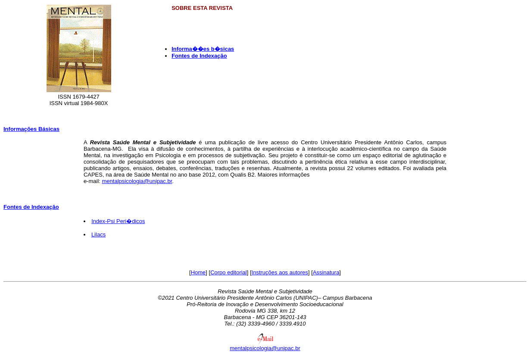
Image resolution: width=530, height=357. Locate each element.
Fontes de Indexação (31, 207)
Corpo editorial (228, 272)
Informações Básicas (31, 129)
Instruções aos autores (280, 272)
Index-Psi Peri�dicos (118, 221)
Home (198, 272)
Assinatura (326, 272)
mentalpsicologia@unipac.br (137, 181)
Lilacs (98, 234)
